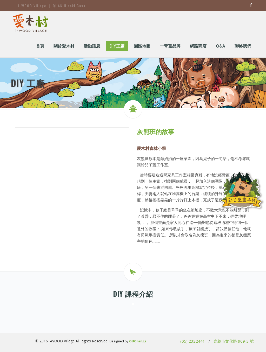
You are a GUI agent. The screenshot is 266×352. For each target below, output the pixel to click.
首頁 (230, 81)
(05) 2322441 (192, 341)
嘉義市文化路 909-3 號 (234, 341)
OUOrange (138, 341)
